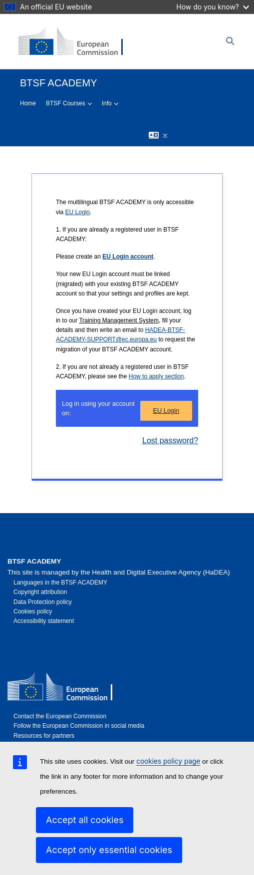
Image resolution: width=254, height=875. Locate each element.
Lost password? (170, 440)
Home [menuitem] (28, 103)
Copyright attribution (40, 591)
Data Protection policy (42, 601)
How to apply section (156, 376)
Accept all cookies (84, 820)
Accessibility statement (43, 620)
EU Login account (127, 256)
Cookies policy (32, 611)
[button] (158, 134)
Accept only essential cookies (109, 850)
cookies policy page (168, 761)
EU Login (77, 212)
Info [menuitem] (107, 103)
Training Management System (119, 320)
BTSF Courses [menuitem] (65, 103)
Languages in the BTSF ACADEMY (60, 582)
